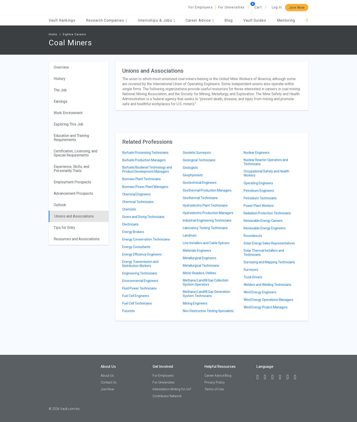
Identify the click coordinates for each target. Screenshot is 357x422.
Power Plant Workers (259, 205)
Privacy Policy (214, 382)
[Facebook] (259, 377)
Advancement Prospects (73, 193)
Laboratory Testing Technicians (205, 228)
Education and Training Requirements (71, 137)
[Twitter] (274, 377)
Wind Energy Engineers (260, 292)
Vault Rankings (62, 20)
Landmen (189, 235)
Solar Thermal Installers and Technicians (264, 252)
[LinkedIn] (267, 377)
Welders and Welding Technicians (267, 284)
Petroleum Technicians (260, 198)
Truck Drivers (253, 277)
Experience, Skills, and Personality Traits (71, 168)
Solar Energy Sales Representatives (269, 243)
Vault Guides (254, 20)
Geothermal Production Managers (207, 190)
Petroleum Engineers (259, 190)
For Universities (231, 7)
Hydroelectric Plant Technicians (205, 205)
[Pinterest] (289, 377)
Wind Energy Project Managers (266, 307)
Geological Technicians (199, 160)
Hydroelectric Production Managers (208, 213)
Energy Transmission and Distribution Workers (140, 264)
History (59, 79)
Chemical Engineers (136, 194)
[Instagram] (282, 377)
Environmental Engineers (140, 281)
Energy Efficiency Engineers (142, 254)
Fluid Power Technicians (139, 288)
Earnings (60, 101)
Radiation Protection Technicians (267, 213)
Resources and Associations (76, 239)
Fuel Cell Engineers (135, 296)
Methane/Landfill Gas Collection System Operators (205, 282)
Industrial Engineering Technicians (207, 220)
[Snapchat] (297, 377)
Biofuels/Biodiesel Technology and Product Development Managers (147, 169)
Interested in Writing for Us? (172, 389)
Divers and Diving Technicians (143, 217)
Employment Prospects (72, 182)
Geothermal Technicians (200, 198)
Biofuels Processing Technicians (145, 152)
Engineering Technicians (139, 273)
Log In (277, 7)
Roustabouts (253, 236)
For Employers (201, 7)
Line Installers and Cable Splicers (206, 243)
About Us (107, 375)
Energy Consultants (136, 247)
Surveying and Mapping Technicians (269, 262)
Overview (61, 67)
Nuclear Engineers (257, 152)
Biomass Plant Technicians (141, 179)
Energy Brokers (133, 232)
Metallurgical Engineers (199, 258)
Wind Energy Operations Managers (268, 300)
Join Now (297, 7)
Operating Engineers (258, 183)
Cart (258, 7)
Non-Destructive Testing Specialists (208, 311)
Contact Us (109, 382)
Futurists (128, 311)
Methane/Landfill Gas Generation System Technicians (206, 294)
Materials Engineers (197, 250)
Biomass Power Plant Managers (145, 187)
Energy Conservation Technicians (146, 239)
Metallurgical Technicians (201, 265)
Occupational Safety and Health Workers (266, 173)
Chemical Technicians (137, 202)
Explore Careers (74, 34)
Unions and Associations (74, 216)
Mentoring (286, 20)
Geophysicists (193, 175)
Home (53, 34)
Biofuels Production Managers (144, 160)
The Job (60, 90)
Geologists (190, 167)
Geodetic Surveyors (197, 152)
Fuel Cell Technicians (137, 303)
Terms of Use (214, 389)
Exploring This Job (68, 124)
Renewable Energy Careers (263, 221)
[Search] (307, 20)
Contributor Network (167, 396)
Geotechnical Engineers (200, 182)
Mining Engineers (195, 303)
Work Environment (68, 113)
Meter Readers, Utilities (199, 273)
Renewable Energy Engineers (265, 228)
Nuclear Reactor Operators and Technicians (266, 162)
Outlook (60, 205)
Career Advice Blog (217, 375)
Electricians (130, 224)
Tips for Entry (64, 227)
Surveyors (251, 269)
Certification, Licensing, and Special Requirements (75, 153)
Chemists (129, 209)
